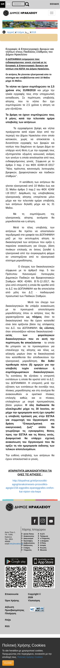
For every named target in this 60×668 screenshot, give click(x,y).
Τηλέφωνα (44, 536)
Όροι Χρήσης (12, 600)
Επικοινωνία (11, 594)
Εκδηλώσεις (28, 545)
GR (2, 4)
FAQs (8, 620)
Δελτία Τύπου (29, 534)
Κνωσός (43, 548)
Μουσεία (43, 550)
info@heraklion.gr (16, 544)
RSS (7, 626)
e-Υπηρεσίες (45, 538)
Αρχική (10, 32)
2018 (33, 32)
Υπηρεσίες (28, 550)
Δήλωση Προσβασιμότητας (14, 608)
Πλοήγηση (10, 613)
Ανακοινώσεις (29, 536)
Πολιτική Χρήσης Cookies (30, 657)
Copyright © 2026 (34, 596)
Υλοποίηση (34, 600)
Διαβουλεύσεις (29, 543)
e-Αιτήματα (44, 541)
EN (8, 4)
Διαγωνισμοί (28, 538)
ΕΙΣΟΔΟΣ (54, 4)
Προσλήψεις (28, 541)
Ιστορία (43, 545)
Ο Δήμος (20, 32)
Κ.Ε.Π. (42, 534)
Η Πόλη (43, 543)
